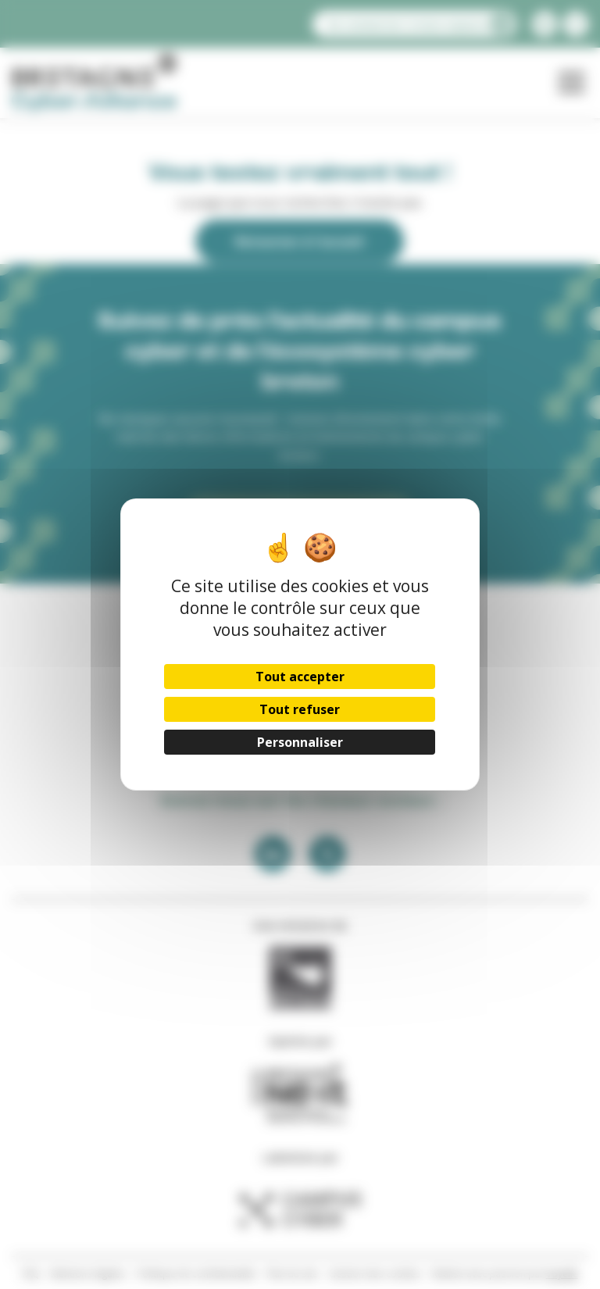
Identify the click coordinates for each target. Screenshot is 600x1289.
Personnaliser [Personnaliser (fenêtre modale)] (300, 742)
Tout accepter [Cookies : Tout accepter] (300, 676)
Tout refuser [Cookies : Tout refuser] (299, 709)
